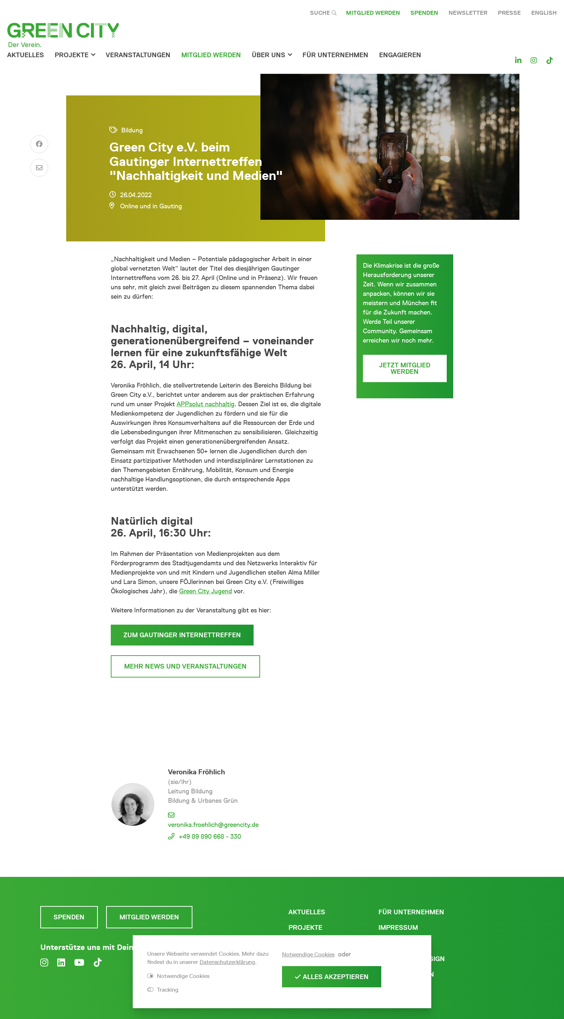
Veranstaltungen (138, 55)
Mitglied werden (373, 12)
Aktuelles (25, 55)
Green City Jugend (205, 591)
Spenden (424, 12)
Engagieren (400, 55)
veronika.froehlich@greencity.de (213, 825)
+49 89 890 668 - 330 (210, 837)
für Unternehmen (335, 55)
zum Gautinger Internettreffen (182, 635)
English (544, 12)
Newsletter (468, 12)
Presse (509, 12)
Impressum (398, 928)
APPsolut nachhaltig (206, 404)
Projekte (71, 55)
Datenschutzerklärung (227, 962)
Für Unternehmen (411, 912)
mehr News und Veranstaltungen (185, 666)
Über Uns (268, 55)
